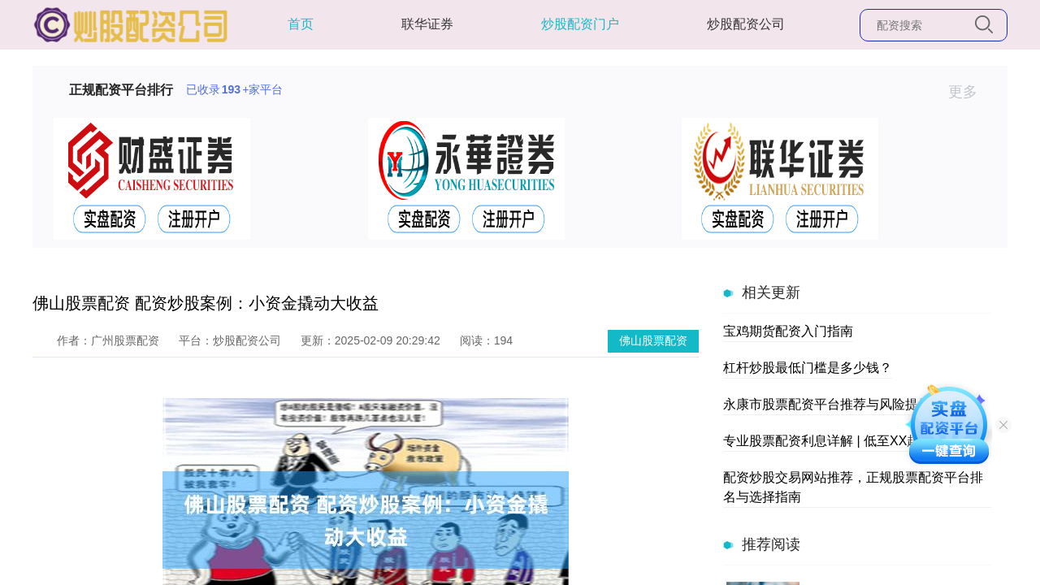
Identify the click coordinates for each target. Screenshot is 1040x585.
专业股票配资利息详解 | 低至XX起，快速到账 (854, 441)
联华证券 (427, 24)
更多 (969, 92)
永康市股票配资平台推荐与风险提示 (827, 404)
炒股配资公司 (746, 24)
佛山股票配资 (653, 340)
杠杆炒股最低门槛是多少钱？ (807, 368)
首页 (301, 24)
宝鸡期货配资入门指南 (788, 331)
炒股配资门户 (580, 24)
